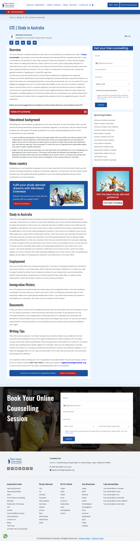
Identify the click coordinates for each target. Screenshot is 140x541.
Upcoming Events (13, 488)
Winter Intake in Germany (104, 123)
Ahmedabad (86, 504)
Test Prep (10, 526)
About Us (30, 5)
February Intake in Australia (104, 120)
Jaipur (62, 488)
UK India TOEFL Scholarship (17, 529)
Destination (39, 5)
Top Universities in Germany (114, 504)
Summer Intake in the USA (104, 137)
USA (40, 488)
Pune (62, 498)
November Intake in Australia (105, 160)
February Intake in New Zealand (106, 127)
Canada (42, 495)
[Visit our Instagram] (8, 468)
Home (12, 17)
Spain (41, 523)
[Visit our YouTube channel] (16, 468)
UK (40, 491)
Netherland (43, 519)
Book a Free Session (22, 204)
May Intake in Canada (102, 133)
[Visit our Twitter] (23, 468)
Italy (40, 513)
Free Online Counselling (113, 203)
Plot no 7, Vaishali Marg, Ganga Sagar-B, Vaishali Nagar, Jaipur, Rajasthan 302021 (80, 463)
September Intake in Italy (103, 147)
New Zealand (44, 501)
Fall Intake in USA (100, 157)
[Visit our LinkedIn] (19, 468)
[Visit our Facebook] (12, 468)
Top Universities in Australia (113, 498)
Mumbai (85, 495)
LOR (8, 507)
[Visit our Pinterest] (27, 468)
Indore (62, 513)
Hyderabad (64, 504)
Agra (62, 507)
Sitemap (10, 501)
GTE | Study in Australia (35, 17)
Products (57, 5)
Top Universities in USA (111, 491)
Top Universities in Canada (113, 488)
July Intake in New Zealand (104, 140)
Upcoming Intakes (14, 491)
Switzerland (43, 516)
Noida (62, 495)
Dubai (84, 523)
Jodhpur (85, 526)
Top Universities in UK (111, 495)
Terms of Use (97, 538)
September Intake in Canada (105, 150)
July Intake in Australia (102, 143)
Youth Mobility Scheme (15, 513)
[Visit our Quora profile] (31, 468)
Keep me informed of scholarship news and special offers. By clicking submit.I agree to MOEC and (112, 97)
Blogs (19, 17)
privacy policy (101, 99)
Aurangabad (65, 510)
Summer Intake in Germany (104, 130)
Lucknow (63, 501)
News (9, 495)
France (42, 510)
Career (9, 510)
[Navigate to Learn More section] (92, 5)
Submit (101, 105)
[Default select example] (113, 84)
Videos (49, 5)
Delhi (62, 491)
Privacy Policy (85, 538)
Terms (124, 97)
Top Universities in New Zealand (115, 501)
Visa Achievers (12, 516)
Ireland (41, 507)
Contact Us (11, 519)
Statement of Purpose (15, 504)
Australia (42, 498)
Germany (42, 504)
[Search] (90, 5)
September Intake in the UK (104, 153)
